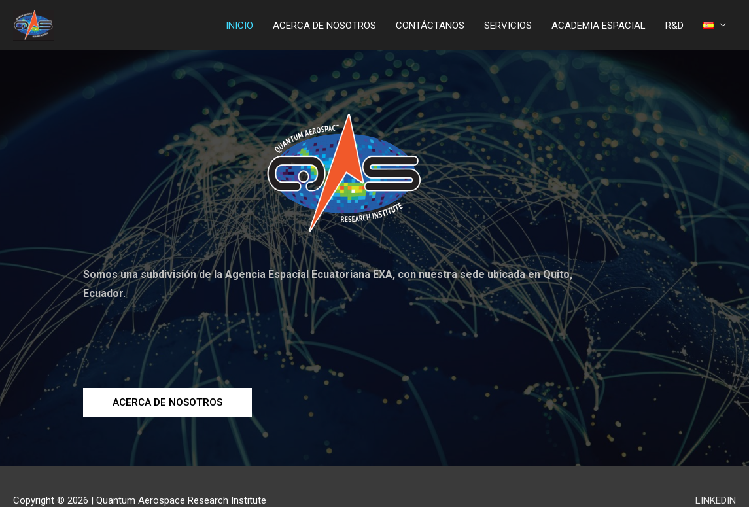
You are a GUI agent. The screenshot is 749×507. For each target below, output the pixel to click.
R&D (674, 25)
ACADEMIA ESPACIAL (598, 25)
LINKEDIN (715, 500)
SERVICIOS (508, 25)
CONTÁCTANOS (430, 25)
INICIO (239, 25)
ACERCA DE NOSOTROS (324, 25)
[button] (167, 402)
